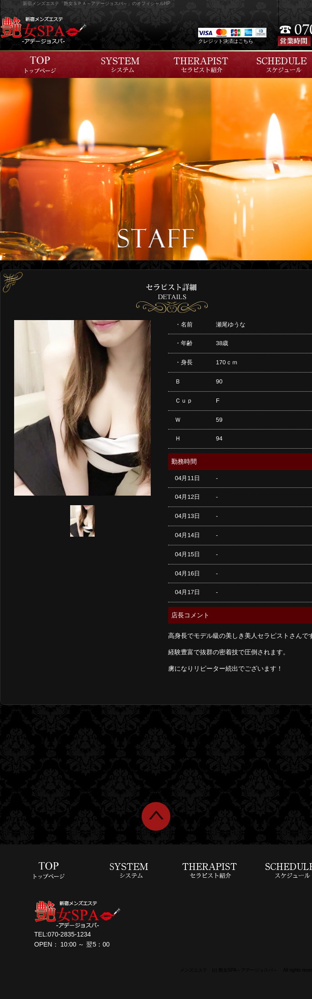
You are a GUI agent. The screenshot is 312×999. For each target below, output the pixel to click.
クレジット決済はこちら (225, 41)
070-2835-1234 (69, 934)
